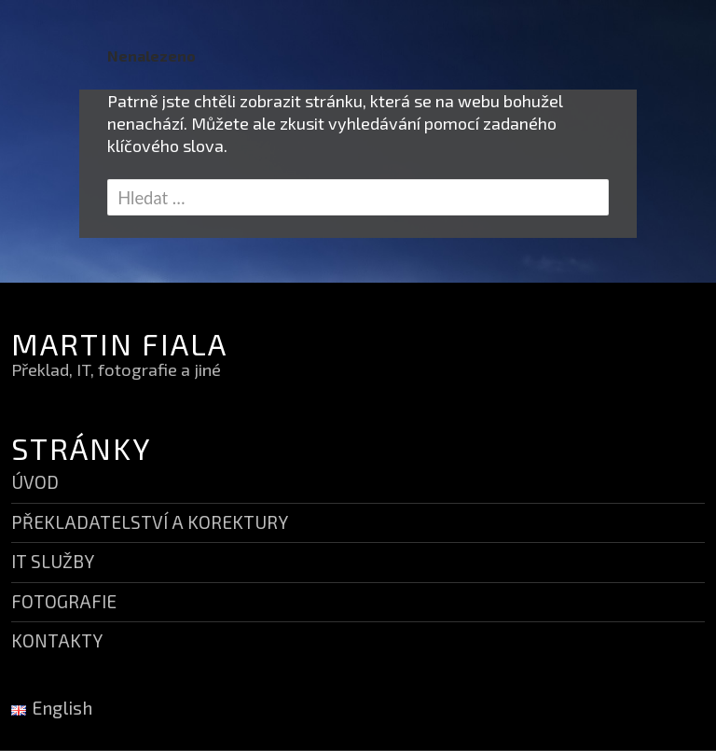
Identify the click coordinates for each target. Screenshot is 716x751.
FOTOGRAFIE (64, 601)
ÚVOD (35, 482)
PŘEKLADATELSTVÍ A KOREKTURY (149, 522)
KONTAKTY (57, 640)
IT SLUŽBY (52, 561)
